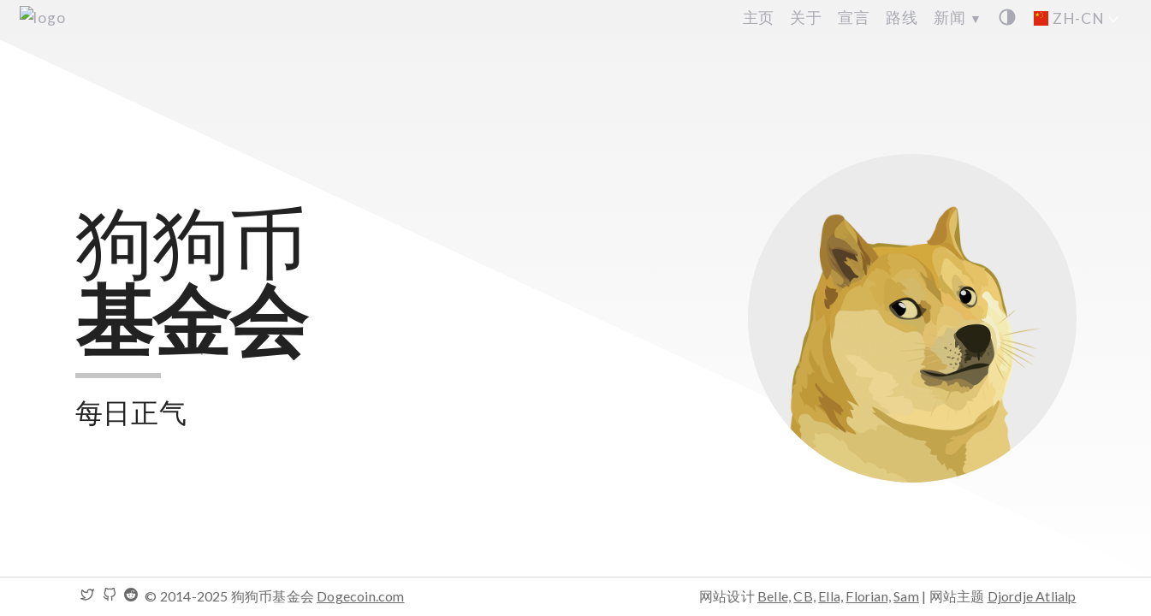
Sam (906, 596)
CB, (804, 596)
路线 (902, 18)
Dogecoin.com (360, 596)
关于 (806, 18)
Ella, (830, 596)
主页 (759, 18)
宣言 (854, 18)
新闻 (958, 18)
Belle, (774, 596)
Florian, (868, 596)
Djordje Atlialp (1032, 596)
